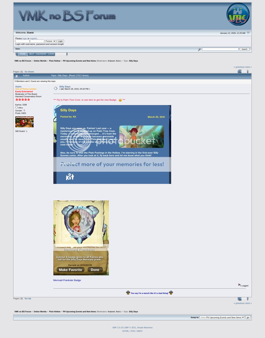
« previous (239, 67)
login (24, 38)
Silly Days (64, 86)
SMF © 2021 (130, 327)
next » (248, 67)
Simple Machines (145, 327)
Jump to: (195, 317)
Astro (118, 61)
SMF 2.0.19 (117, 327)
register (33, 38)
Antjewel (111, 61)
